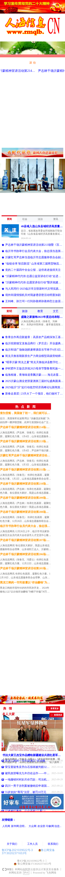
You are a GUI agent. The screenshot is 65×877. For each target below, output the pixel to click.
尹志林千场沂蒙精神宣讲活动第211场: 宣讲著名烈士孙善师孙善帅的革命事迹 (25, 470)
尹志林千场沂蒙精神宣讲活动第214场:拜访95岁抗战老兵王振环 (24, 428)
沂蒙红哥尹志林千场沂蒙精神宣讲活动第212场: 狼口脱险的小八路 (25, 456)
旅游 (25, 311)
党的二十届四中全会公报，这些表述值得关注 (33, 269)
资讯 (55, 219)
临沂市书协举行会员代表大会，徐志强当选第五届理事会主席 (34, 251)
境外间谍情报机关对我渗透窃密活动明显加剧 (33, 294)
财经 (9, 311)
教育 (40, 311)
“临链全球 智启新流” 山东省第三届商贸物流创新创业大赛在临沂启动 (34, 263)
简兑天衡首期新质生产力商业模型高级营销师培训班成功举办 (34, 355)
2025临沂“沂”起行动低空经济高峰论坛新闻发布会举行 (34, 387)
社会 (24, 219)
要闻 (9, 219)
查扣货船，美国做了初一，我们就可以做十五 (25, 414)
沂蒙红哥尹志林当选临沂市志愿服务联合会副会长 (34, 257)
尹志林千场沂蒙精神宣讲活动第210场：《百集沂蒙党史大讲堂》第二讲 (24, 484)
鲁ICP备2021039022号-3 (17, 850)
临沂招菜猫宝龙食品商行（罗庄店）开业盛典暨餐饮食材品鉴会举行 (34, 343)
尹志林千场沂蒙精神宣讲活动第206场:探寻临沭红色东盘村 (24, 555)
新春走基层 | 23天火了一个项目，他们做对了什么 (34, 393)
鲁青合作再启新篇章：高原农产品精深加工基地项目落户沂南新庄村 (34, 337)
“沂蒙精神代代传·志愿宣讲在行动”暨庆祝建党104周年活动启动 (34, 282)
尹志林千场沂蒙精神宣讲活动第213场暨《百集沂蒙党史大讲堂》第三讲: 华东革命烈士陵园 (34, 244)
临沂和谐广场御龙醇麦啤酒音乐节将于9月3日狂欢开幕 (34, 349)
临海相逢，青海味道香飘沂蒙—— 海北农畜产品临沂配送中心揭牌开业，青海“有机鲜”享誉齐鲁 (34, 374)
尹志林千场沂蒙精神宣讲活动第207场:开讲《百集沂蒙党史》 (24, 541)
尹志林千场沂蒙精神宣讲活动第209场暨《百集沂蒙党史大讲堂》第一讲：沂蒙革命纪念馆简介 (25, 498)
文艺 (55, 311)
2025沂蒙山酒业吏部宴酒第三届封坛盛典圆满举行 (34, 381)
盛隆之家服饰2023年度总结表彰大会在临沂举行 (42, 317)
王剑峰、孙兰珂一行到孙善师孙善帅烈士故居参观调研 (34, 301)
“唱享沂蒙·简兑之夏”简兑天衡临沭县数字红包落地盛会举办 (34, 362)
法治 (40, 219)
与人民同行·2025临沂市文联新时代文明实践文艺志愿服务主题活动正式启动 (34, 288)
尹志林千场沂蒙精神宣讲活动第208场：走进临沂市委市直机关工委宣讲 (24, 512)
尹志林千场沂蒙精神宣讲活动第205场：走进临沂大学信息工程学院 (24, 569)
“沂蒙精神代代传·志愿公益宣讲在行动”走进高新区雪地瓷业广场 (34, 276)
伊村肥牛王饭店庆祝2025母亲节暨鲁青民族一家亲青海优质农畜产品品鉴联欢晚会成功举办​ (34, 368)
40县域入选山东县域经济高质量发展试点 (42, 226)
